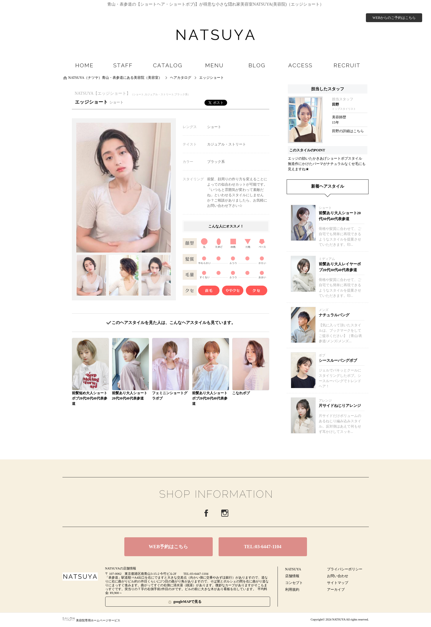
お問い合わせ (337, 576)
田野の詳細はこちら (348, 131)
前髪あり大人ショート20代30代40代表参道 (340, 216)
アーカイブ (336, 589)
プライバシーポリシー (344, 569)
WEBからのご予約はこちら (394, 18)
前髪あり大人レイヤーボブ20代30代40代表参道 (340, 267)
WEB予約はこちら (168, 546)
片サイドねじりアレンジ (340, 405)
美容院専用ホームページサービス (91, 620)
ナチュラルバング (334, 315)
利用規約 (292, 589)
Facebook (206, 513)
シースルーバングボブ (338, 360)
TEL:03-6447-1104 (262, 546)
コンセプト (294, 583)
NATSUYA (293, 569)
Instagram (224, 513)
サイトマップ (337, 583)
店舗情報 (292, 576)
